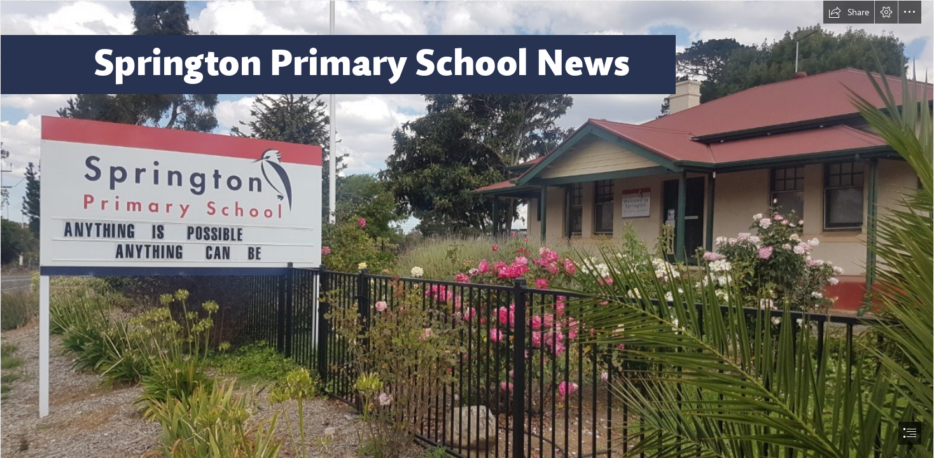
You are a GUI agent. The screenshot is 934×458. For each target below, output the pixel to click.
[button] (848, 12)
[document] (467, 229)
